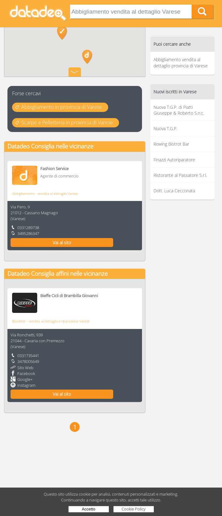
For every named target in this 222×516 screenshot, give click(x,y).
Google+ (25, 379)
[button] (87, 57)
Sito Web (25, 367)
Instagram (26, 385)
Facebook (26, 373)
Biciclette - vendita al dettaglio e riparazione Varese (51, 321)
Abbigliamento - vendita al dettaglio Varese (45, 193)
